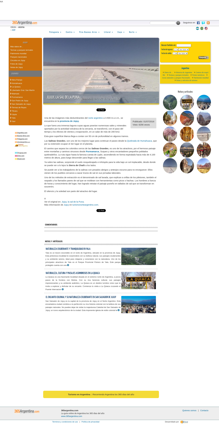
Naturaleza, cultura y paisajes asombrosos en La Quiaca (73, 273)
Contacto (204, 410)
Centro (70, 31)
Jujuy (13, 30)
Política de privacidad (90, 422)
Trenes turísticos (198, 75)
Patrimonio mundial (18, 53)
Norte (133, 31)
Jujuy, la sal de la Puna (63, 97)
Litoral (108, 31)
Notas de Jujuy (16, 67)
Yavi (12, 121)
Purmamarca (16, 97)
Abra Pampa (16, 80)
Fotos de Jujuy (16, 64)
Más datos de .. (16, 47)
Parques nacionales (18, 57)
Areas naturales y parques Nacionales (176, 78)
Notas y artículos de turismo (186, 80)
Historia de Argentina (184, 72)
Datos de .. (168, 72)
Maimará (14, 94)
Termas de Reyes (18, 107)
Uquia (13, 114)
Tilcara (13, 111)
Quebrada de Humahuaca (139, 141)
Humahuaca (16, 83)
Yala (12, 118)
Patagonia (55, 31)
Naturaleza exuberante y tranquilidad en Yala (68, 249)
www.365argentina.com (71, 416)
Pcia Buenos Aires (89, 31)
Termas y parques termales (21, 50)
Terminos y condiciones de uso (65, 422)
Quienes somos (189, 410)
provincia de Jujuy (69, 121)
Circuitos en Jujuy (17, 60)
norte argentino (95, 118)
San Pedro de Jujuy (19, 101)
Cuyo (121, 31)
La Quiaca (15, 87)
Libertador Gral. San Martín (22, 90)
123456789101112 (184, 49)
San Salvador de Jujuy (20, 104)
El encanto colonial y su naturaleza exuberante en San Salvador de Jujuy (81, 297)
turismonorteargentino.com (85, 205)
